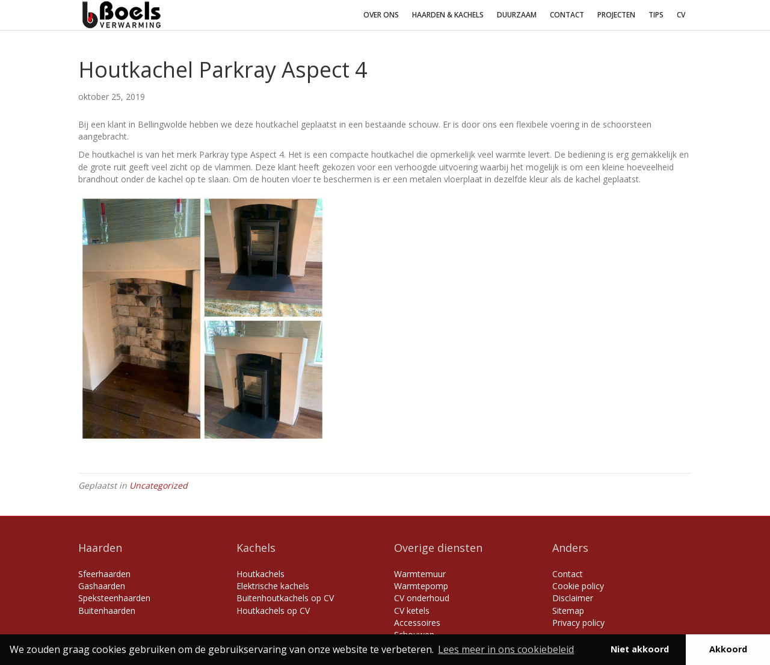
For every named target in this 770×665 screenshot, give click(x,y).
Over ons (381, 15)
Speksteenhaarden (114, 598)
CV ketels (412, 610)
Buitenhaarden (106, 610)
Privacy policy (578, 622)
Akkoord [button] (728, 649)
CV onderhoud (421, 598)
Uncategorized (158, 485)
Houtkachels (260, 574)
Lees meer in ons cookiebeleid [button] (506, 649)
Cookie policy (578, 586)
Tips (656, 15)
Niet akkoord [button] (640, 649)
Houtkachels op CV (273, 610)
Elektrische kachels (272, 586)
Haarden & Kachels (448, 15)
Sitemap (568, 610)
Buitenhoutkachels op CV (285, 598)
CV (681, 15)
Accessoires (417, 622)
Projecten (616, 15)
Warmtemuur (420, 574)
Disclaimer (572, 598)
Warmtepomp (421, 586)
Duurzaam (517, 15)
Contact (567, 15)
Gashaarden (101, 586)
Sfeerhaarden (104, 574)
